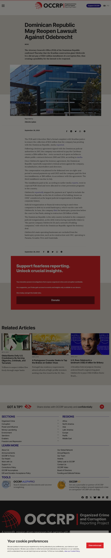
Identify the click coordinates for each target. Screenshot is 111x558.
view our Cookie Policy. (72, 551)
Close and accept (95, 545)
